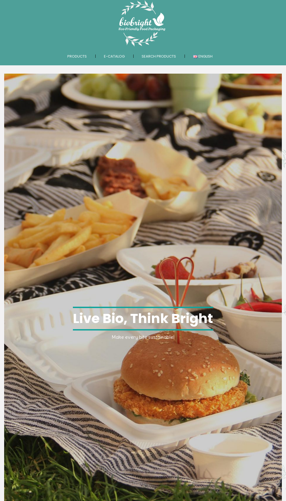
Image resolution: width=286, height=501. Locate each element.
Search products (159, 56)
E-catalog (114, 56)
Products (77, 56)
